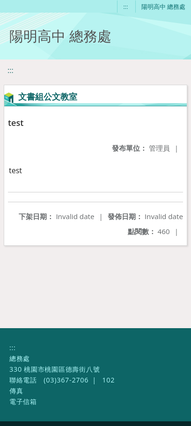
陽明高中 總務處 (163, 6)
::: (125, 6)
